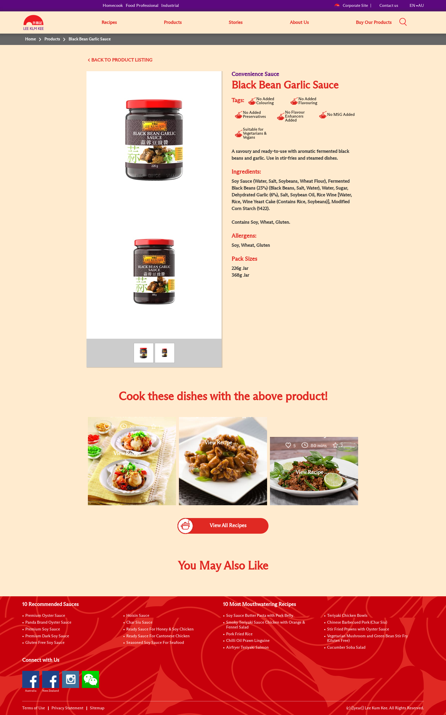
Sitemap (97, 708)
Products (173, 22)
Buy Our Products (374, 22)
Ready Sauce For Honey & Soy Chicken (160, 629)
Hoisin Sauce (137, 616)
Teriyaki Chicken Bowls (347, 616)
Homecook (113, 5)
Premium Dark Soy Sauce (47, 636)
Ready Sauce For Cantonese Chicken (158, 636)
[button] (426, 22)
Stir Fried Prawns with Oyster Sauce (358, 629)
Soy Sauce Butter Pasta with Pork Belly (259, 616)
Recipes (109, 22)
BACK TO (101, 60)
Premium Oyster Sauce (45, 616)
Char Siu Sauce (139, 622)
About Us (299, 22)
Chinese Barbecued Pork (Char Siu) (357, 622)
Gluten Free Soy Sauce (45, 643)
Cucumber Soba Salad (346, 648)
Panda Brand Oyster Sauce (48, 622)
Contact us (388, 6)
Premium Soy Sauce (42, 629)
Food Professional (142, 5)
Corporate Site (351, 6)
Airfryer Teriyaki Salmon (247, 648)
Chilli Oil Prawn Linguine (248, 641)
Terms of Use (33, 708)
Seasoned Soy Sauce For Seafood (155, 643)
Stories (236, 22)
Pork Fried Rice (239, 634)
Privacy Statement (67, 708)
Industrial (170, 5)
